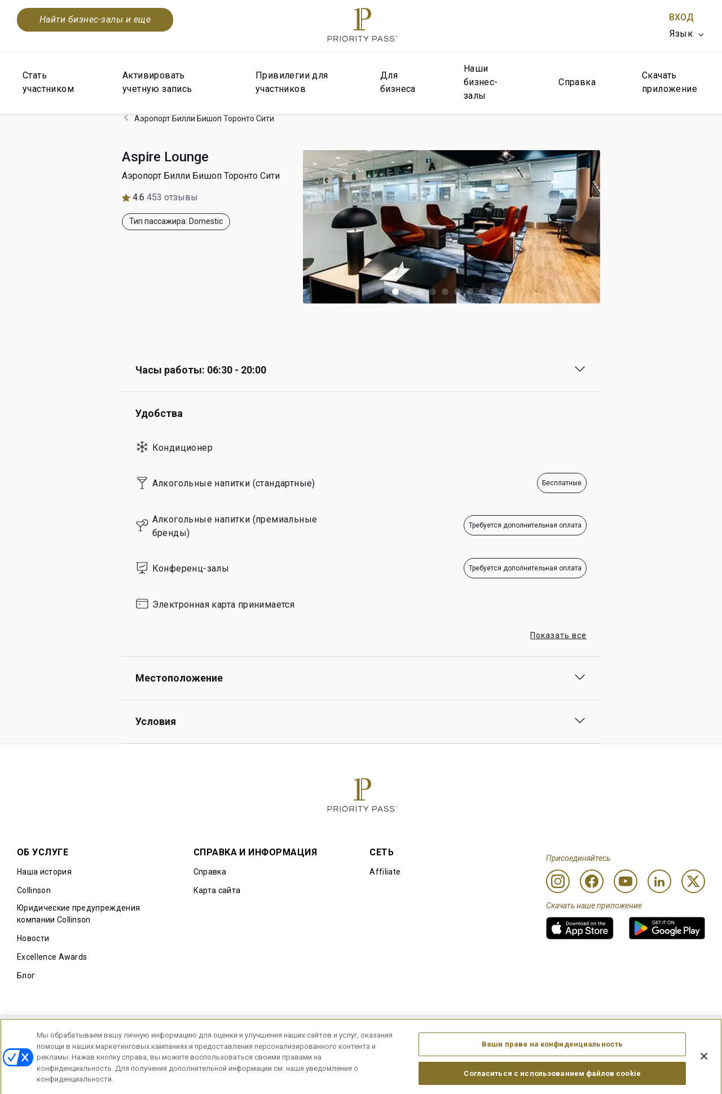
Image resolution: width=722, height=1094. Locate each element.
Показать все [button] (558, 635)
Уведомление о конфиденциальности (505, 1034)
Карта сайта (217, 890)
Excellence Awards (52, 956)
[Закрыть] (704, 1079)
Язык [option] (681, 33)
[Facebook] (592, 881)
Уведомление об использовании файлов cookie (329, 1034)
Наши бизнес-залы (481, 82)
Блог (26, 975)
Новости (33, 938)
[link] (580, 928)
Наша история (44, 871)
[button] (395, 291)
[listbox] (687, 34)
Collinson (34, 890)
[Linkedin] (659, 881)
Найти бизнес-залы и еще (95, 19)
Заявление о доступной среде (646, 1034)
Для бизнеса (398, 82)
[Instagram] (558, 881)
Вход (681, 17)
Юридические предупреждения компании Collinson (78, 913)
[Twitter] (693, 881)
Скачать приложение (669, 82)
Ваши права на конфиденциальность (552, 1068)
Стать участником (48, 82)
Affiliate (384, 871)
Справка (577, 82)
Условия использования (174, 1034)
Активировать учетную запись (157, 82)
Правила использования (64, 1034)
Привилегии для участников (292, 82)
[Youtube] (625, 881)
